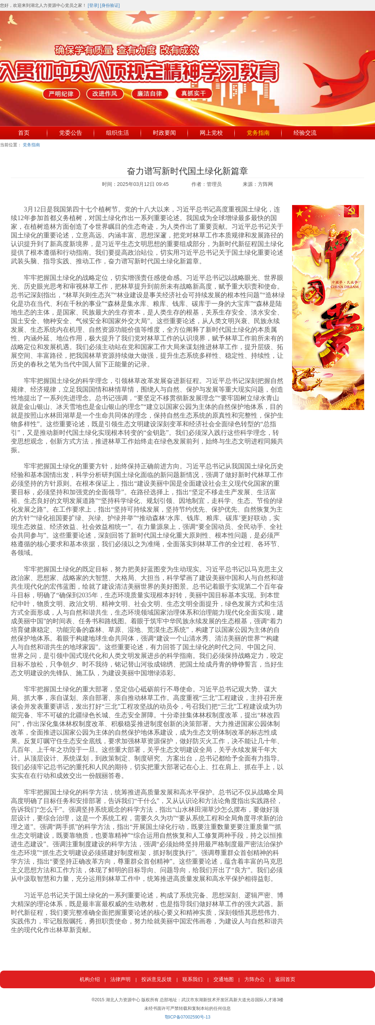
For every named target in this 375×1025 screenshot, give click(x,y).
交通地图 (223, 979)
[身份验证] (110, 5)
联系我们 (192, 979)
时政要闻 (164, 133)
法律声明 (120, 979)
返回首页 (285, 979)
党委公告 (70, 133)
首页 (24, 133)
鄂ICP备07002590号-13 (188, 1017)
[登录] (93, 5)
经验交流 (305, 133)
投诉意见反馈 (156, 979)
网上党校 (211, 133)
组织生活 (117, 133)
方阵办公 (254, 979)
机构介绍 (90, 979)
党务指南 (258, 133)
